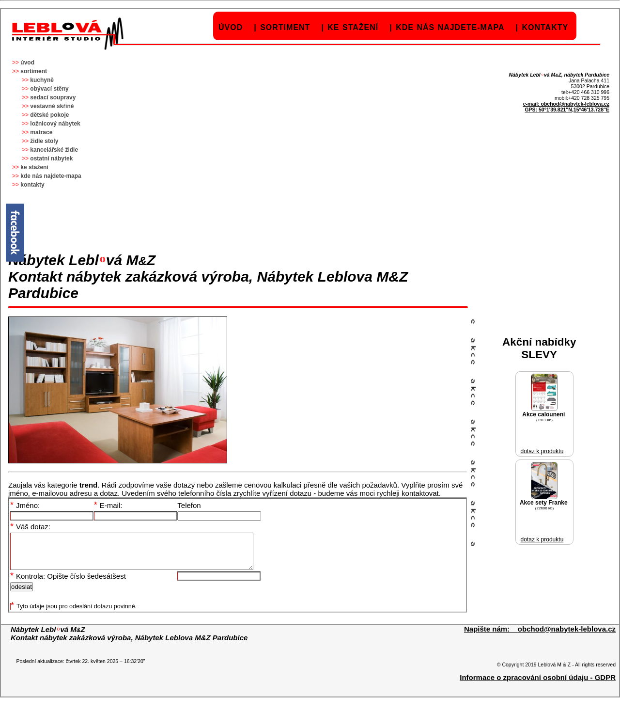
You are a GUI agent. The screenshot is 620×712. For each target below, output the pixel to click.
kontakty (545, 27)
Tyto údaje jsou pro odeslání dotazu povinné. (74, 613)
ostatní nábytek (51, 158)
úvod (230, 27)
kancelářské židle (54, 149)
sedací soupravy (53, 97)
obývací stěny (49, 88)
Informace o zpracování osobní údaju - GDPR (538, 684)
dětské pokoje (49, 114)
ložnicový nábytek (55, 123)
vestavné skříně (52, 106)
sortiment (285, 27)
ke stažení (352, 27)
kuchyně (42, 80)
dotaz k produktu (542, 451)
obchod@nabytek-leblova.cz (575, 104)
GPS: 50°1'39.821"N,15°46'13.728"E (567, 109)
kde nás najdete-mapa (450, 27)
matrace (41, 132)
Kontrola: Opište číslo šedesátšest (68, 583)
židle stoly (44, 141)
